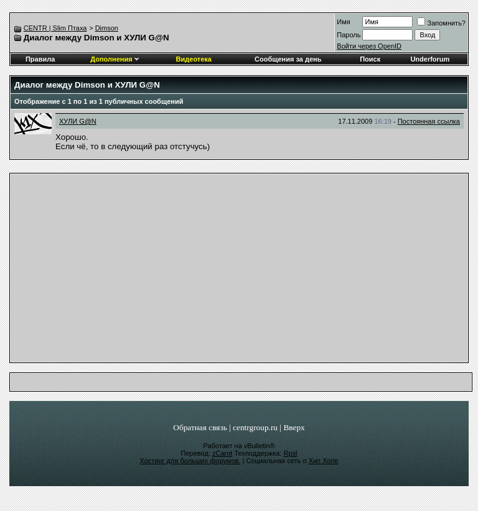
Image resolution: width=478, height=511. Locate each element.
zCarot (222, 453)
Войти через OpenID (369, 46)
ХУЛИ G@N (77, 121)
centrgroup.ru (255, 427)
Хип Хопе (324, 460)
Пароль (348, 35)
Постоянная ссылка (429, 121)
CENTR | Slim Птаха (55, 28)
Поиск (370, 59)
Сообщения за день (288, 59)
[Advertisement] (239, 271)
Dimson (106, 28)
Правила (40, 59)
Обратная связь (200, 427)
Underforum (429, 59)
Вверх (293, 427)
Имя (343, 21)
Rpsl (290, 453)
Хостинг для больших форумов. (189, 460)
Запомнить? (441, 23)
